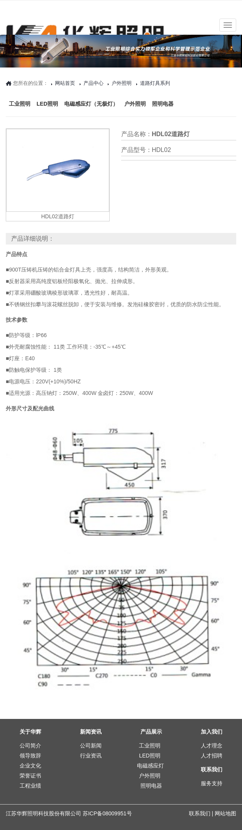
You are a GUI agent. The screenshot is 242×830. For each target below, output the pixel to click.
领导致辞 (30, 755)
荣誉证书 (30, 776)
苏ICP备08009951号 (107, 813)
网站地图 (225, 813)
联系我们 (199, 813)
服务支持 (211, 783)
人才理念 (211, 745)
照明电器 (163, 91)
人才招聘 (211, 755)
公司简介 (30, 745)
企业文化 (30, 766)
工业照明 (19, 91)
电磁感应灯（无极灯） (91, 91)
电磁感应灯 (150, 766)
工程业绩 (30, 786)
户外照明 (135, 91)
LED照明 (47, 91)
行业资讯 (91, 755)
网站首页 (65, 83)
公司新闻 (91, 745)
